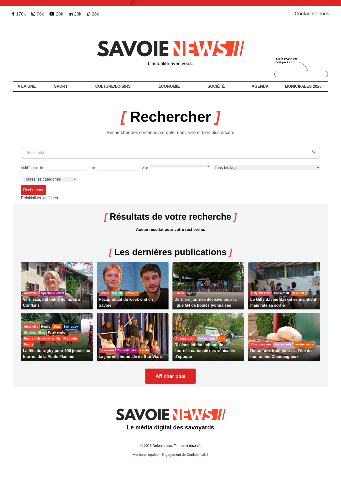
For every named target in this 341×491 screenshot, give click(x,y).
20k (59, 14)
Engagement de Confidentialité (184, 455)
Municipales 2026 (303, 86)
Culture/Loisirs (113, 86)
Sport (61, 86)
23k (77, 14)
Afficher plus (170, 376)
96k (40, 14)
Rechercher (33, 190)
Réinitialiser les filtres (39, 198)
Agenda (259, 86)
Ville (176, 167)
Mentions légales (145, 455)
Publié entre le (54, 167)
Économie (169, 86)
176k (21, 14)
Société (216, 86)
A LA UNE (26, 86)
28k (95, 14)
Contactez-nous (312, 13)
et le (114, 167)
